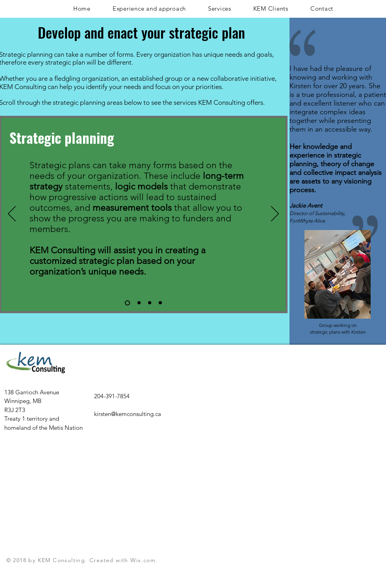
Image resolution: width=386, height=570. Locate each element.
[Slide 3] (149, 302)
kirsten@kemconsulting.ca (127, 414)
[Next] (275, 214)
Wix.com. (144, 560)
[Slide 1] (127, 302)
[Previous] (12, 214)
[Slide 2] (139, 302)
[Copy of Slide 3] (160, 302)
